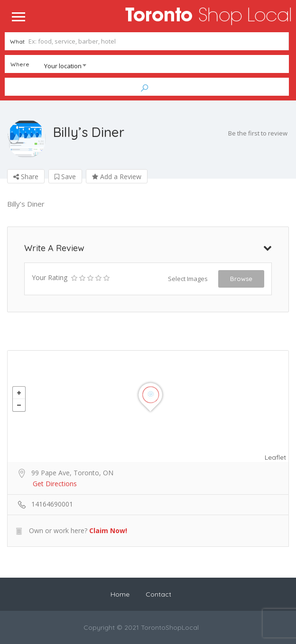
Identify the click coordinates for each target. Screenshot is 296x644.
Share (25, 176)
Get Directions (55, 483)
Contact (158, 594)
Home (120, 594)
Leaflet (275, 457)
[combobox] (48, 66)
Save (65, 176)
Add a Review (116, 176)
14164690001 (52, 503)
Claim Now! (108, 530)
